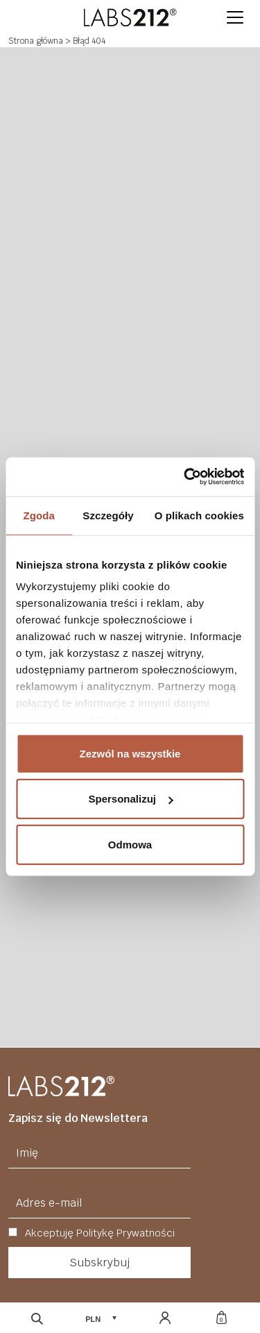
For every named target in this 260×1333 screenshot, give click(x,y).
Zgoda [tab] (39, 515)
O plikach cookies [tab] (199, 515)
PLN (93, 1319)
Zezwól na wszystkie (130, 753)
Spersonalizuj (130, 799)
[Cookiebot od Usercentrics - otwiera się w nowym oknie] (185, 477)
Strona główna (35, 41)
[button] (235, 17)
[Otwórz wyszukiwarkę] (37, 1318)
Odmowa (130, 844)
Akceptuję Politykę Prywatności (91, 1232)
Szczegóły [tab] (108, 515)
